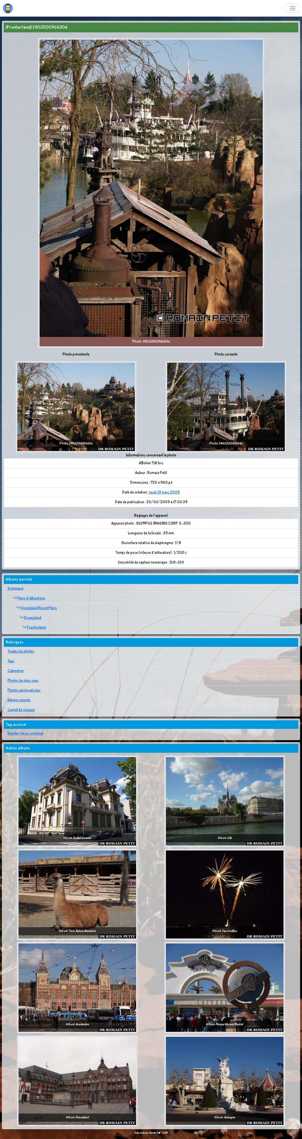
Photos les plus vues (23, 681)
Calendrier (16, 671)
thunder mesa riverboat (25, 733)
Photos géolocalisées (24, 690)
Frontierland (36, 627)
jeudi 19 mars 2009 (164, 492)
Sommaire (16, 588)
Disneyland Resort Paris (39, 608)
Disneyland (32, 618)
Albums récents (19, 700)
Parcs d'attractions (31, 598)
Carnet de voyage (21, 710)
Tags (11, 661)
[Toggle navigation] (292, 8)
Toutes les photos (21, 651)
